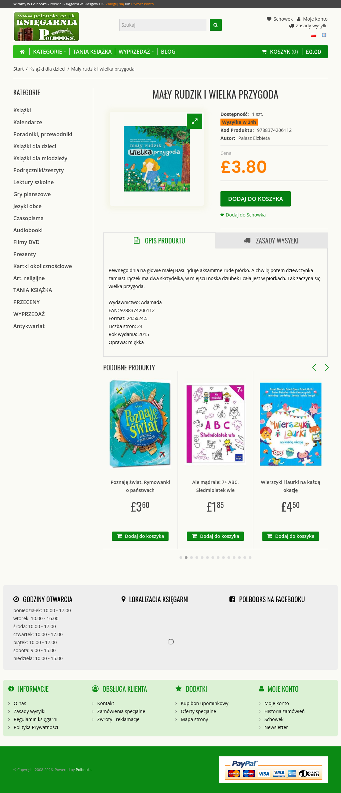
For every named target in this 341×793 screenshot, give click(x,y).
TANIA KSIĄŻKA (32, 290)
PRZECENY (26, 302)
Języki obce (27, 206)
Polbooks (83, 769)
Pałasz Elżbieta (254, 138)
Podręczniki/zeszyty (38, 170)
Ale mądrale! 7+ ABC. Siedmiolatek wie (253, 486)
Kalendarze (27, 122)
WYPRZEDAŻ (29, 314)
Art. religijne (29, 278)
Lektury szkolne (33, 182)
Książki (22, 110)
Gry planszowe (32, 194)
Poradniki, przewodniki (42, 134)
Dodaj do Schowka (246, 214)
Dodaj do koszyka (255, 198)
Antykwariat (29, 326)
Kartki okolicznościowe (42, 266)
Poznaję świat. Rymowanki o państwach (177, 486)
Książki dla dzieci (47, 69)
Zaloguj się (115, 3)
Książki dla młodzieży (40, 158)
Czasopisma (28, 218)
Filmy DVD (26, 242)
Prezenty (24, 254)
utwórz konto (142, 3)
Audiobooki (28, 230)
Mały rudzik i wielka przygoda (102, 69)
